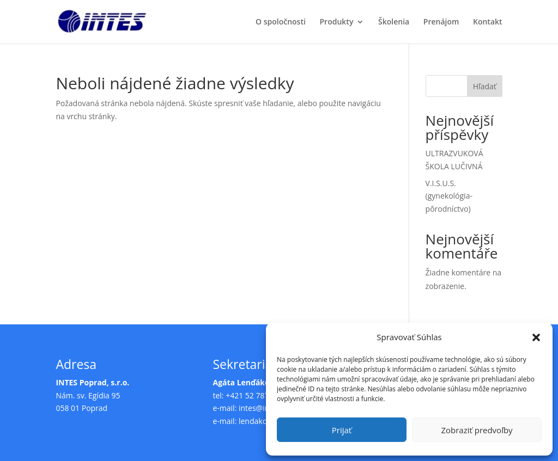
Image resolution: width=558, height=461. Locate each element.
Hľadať (484, 86)
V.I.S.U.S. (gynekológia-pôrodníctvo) (449, 196)
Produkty (337, 22)
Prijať (341, 430)
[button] (536, 337)
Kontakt (487, 22)
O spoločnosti (281, 22)
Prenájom (441, 22)
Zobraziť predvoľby (476, 430)
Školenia (393, 22)
